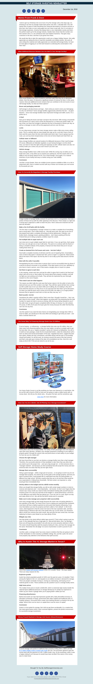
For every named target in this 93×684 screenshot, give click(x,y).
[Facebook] (24, 11)
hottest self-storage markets (34, 570)
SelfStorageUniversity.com (53, 668)
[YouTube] (43, 11)
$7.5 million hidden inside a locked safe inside (33, 650)
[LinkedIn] (38, 11)
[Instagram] (29, 11)
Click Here (40, 397)
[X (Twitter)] (33, 11)
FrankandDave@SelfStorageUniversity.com (46, 678)
